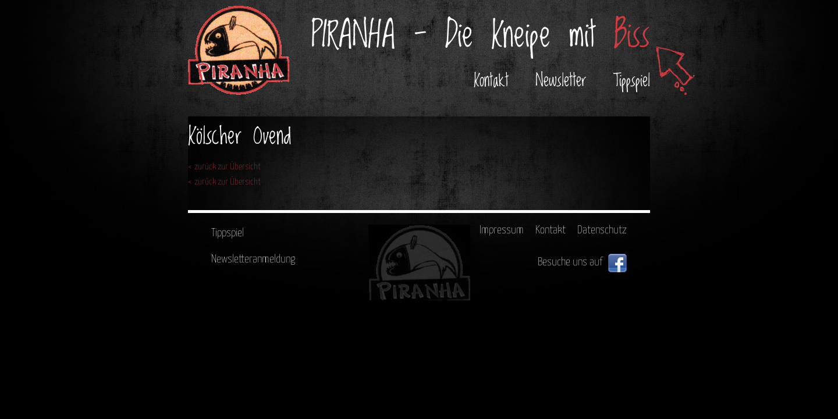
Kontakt (491, 81)
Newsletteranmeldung (253, 259)
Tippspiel (631, 81)
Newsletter (561, 81)
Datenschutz (602, 230)
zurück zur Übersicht (227, 166)
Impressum (502, 230)
